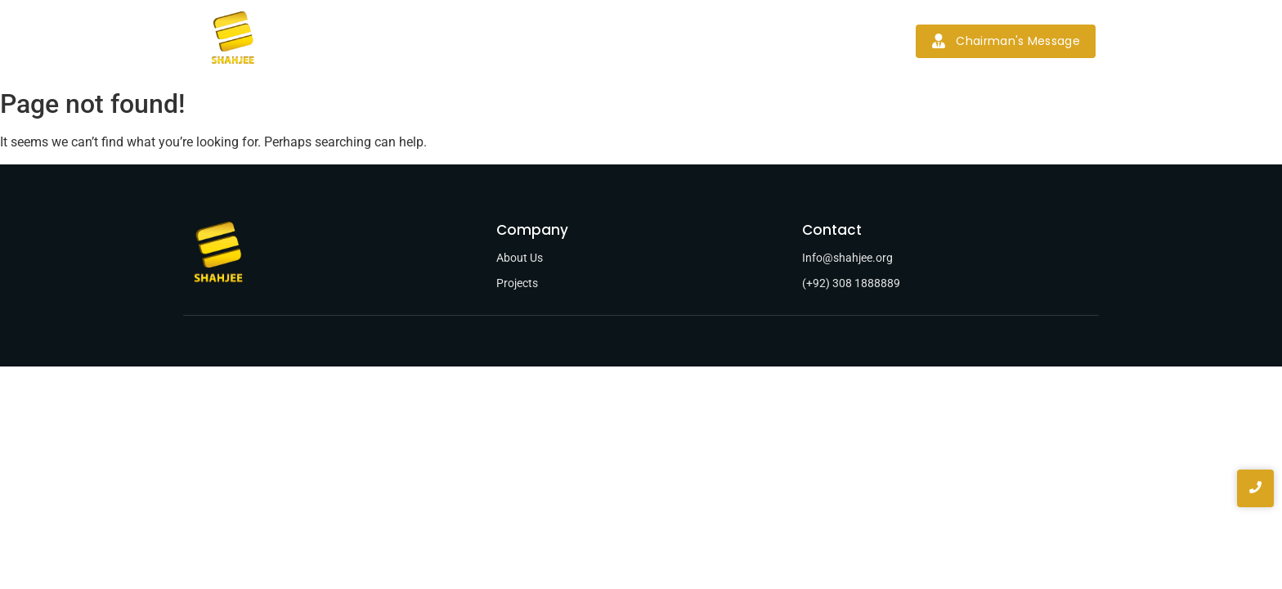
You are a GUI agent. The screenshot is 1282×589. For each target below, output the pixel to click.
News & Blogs (697, 41)
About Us (519, 257)
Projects (606, 41)
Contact (789, 41)
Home (392, 41)
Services (529, 41)
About (457, 41)
